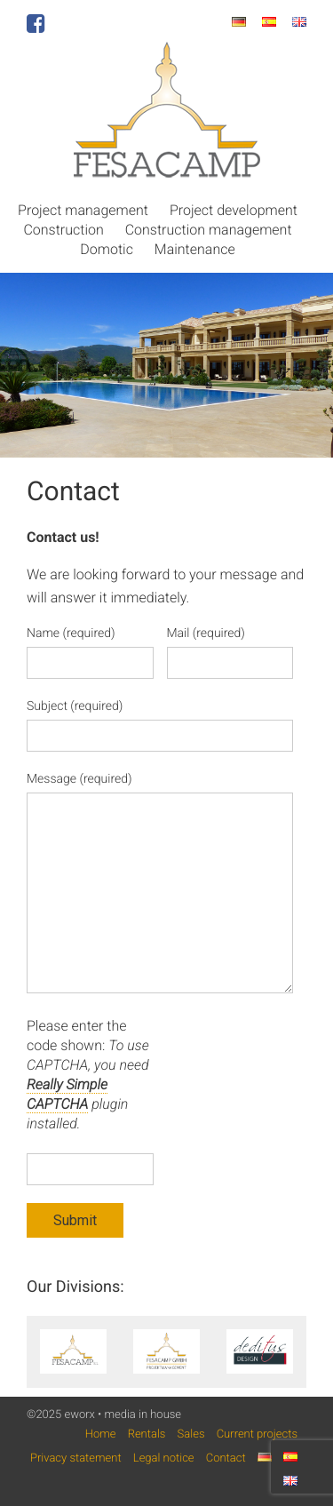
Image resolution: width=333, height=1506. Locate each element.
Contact (226, 1458)
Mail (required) (206, 633)
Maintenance (195, 249)
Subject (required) (75, 706)
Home (100, 1434)
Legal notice (163, 1458)
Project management (83, 210)
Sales (191, 1434)
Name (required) (71, 633)
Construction (63, 229)
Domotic (106, 249)
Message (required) (79, 779)
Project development (233, 210)
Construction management (208, 229)
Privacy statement (76, 1458)
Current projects (257, 1434)
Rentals (147, 1434)
